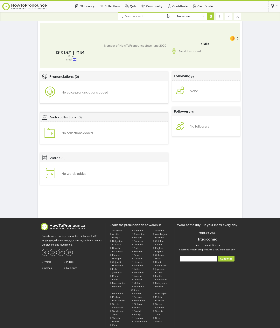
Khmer (114, 276)
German (137, 258)
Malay (135, 283)
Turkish (115, 318)
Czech (157, 244)
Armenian (137, 234)
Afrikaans (116, 230)
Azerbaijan (160, 234)
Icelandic (137, 265)
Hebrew (136, 262)
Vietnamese (139, 321)
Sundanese (117, 311)
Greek (157, 258)
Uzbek (114, 321)
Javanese (116, 272)
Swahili (136, 311)
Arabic (114, 234)
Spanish (158, 307)
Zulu (113, 325)
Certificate (202, 6)
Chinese (115, 244)
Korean (136, 276)
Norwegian (160, 293)
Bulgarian (116, 241)
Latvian (136, 279)
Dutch (135, 248)
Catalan (158, 241)
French (136, 255)
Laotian (158, 276)
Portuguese (117, 300)
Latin (114, 279)
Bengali (136, 237)
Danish (115, 248)
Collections (109, 6)
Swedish (158, 311)
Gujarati (115, 262)
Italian (135, 269)
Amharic (158, 230)
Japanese (159, 269)
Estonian (137, 251)
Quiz (130, 6)
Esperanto (116, 251)
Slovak (157, 304)
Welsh (157, 321)
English (158, 248)
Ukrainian (137, 318)
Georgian (116, 258)
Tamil (114, 314)
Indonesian (160, 265)
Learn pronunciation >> (207, 245)
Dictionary (84, 6)
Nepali (136, 293)
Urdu (156, 318)
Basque (115, 237)
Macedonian (117, 283)
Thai (156, 314)
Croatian (137, 244)
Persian (136, 297)
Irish (113, 269)
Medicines (70, 268)
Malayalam (160, 283)
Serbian (115, 304)
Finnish (115, 255)
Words (46, 261)
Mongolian (116, 293)
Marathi (158, 286)
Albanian (137, 230)
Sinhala (136, 304)
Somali (136, 307)
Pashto (115, 297)
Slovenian (116, 307)
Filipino (158, 251)
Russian (158, 300)
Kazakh (158, 272)
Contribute (177, 6)
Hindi (157, 262)
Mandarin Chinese (137, 288)
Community (151, 6)
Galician (158, 255)
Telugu (136, 314)
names (47, 268)
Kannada (137, 272)
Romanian (138, 300)
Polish (157, 297)
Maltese (115, 286)
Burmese (137, 241)
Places (69, 261)
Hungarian (116, 265)
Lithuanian (160, 279)
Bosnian (158, 237)
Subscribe (226, 258)
